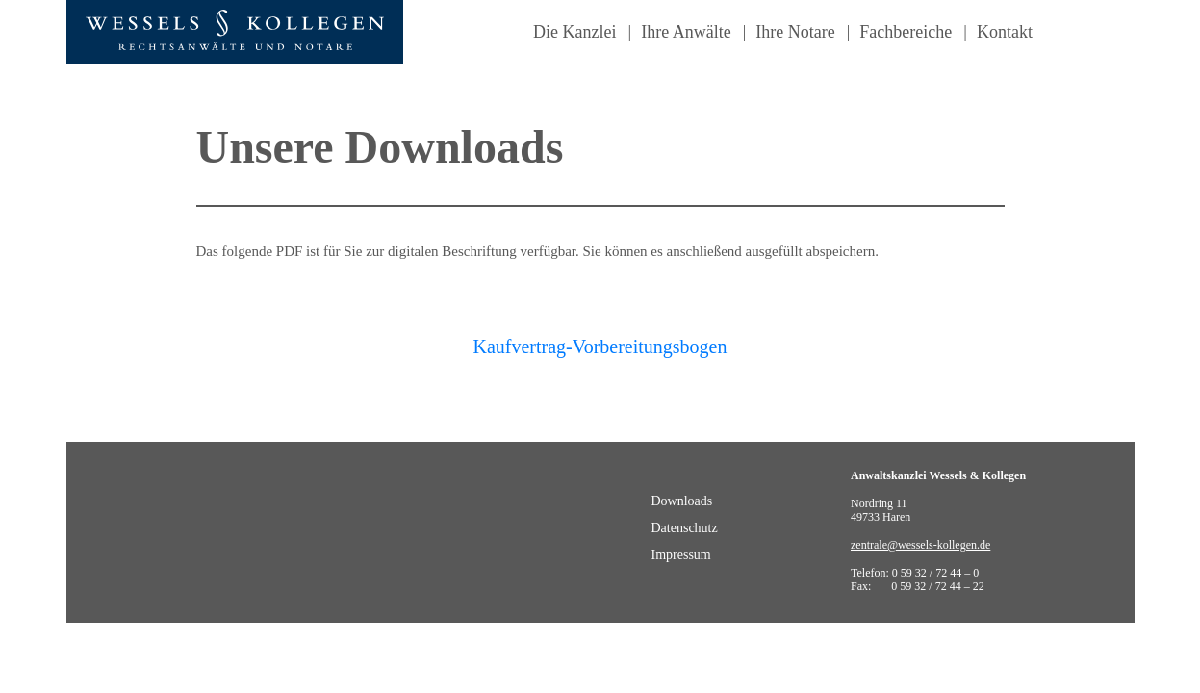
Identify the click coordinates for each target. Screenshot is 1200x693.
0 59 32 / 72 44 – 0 (935, 572)
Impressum (681, 555)
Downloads (682, 501)
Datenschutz (684, 528)
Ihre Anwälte (685, 31)
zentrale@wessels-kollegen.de (920, 545)
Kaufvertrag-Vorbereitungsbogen (600, 346)
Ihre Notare (794, 31)
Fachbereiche (905, 31)
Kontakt (1005, 31)
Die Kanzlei (574, 31)
